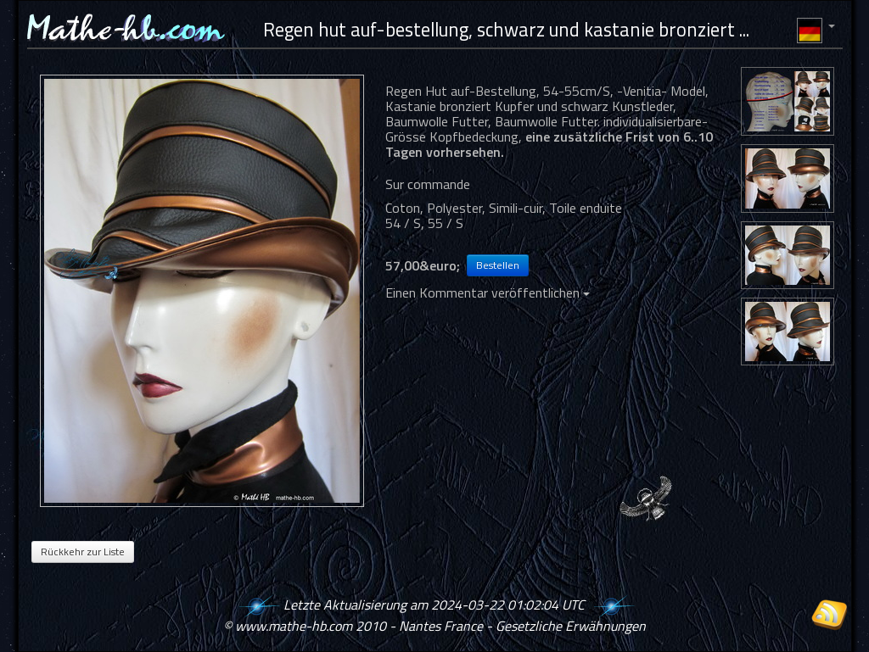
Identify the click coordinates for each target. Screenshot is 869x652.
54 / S (403, 223)
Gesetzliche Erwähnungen (571, 626)
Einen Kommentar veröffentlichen (487, 292)
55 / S (445, 223)
